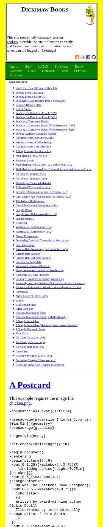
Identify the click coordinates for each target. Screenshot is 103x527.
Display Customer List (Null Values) (36, 133)
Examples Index (18, 81)
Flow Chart (22, 321)
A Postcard (22, 280)
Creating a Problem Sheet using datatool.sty (40, 268)
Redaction (21, 215)
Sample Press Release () (36, 207)
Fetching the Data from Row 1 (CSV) (36, 112)
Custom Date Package (28, 243)
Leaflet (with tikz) (26, 293)
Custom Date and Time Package (33, 248)
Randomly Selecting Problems (32, 264)
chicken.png (20, 389)
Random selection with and (48, 276)
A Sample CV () (33, 182)
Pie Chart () (30, 326)
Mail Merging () (32, 153)
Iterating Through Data (28, 104)
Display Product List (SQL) (31, 96)
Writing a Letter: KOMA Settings (34, 141)
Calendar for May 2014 (28, 252)
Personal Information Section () (42, 186)
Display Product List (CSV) (31, 92)
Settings (49, 50)
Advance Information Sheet (31, 301)
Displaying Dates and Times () (42, 231)
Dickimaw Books (44, 9)
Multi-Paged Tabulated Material (33, 178)
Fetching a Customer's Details (32, 120)
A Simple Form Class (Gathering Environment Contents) (47, 313)
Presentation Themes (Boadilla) (33, 256)
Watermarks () (34, 219)
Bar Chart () (30, 334)
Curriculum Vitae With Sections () (43, 190)
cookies (12, 42)
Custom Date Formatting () (42, 239)
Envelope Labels (25, 157)
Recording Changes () (36, 346)
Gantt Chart (22, 338)
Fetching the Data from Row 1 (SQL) (36, 116)
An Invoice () (31, 174)
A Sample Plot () (34, 342)
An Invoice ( (31, 170)
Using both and (39, 260)
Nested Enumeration (27, 227)
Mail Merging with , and (53, 165)
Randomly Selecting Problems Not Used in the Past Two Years (50, 272)
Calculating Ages (25, 235)
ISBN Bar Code (24, 297)
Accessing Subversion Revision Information (40, 350)
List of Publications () (36, 198)
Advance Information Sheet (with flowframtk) (41, 305)
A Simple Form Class (27, 309)
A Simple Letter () (35, 137)
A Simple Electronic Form (30, 317)
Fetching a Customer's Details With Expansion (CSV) (45, 124)
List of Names (23, 108)
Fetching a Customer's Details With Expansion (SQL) (45, 129)
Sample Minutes (25, 211)
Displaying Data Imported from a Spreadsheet (41, 100)
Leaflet (19, 289)
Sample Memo (24, 202)
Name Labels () (32, 284)
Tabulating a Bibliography (30, 194)
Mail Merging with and (44, 161)
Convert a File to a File (36, 87)
